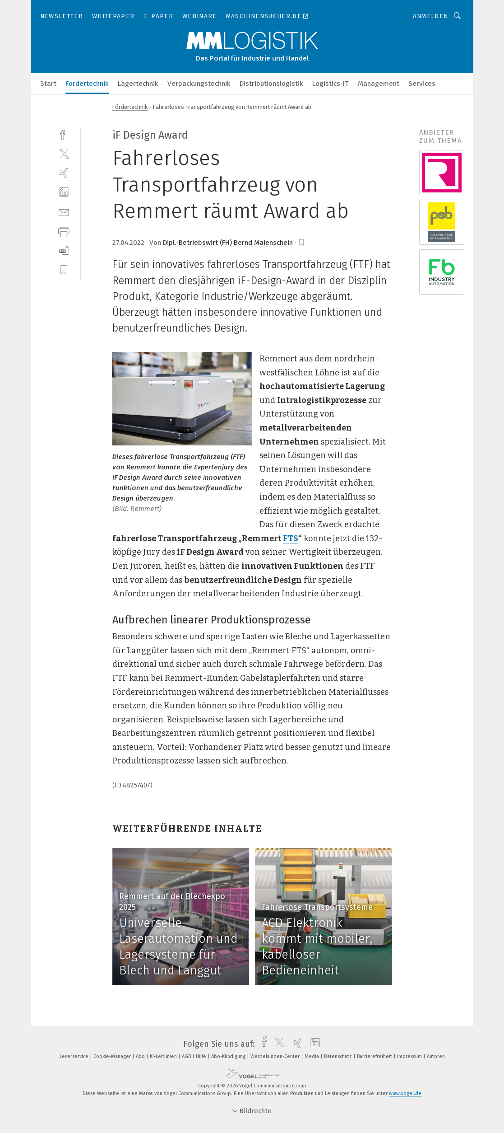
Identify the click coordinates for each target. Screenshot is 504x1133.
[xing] (63, 172)
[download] (63, 250)
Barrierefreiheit (375, 1056)
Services (421, 84)
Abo (141, 1056)
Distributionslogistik (271, 84)
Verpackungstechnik (199, 84)
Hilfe (202, 1056)
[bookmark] (301, 243)
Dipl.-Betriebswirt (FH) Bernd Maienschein (228, 243)
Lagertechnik (138, 84)
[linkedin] (63, 192)
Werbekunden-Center (275, 1056)
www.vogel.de (405, 1093)
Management (378, 84)
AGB (187, 1056)
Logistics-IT (330, 84)
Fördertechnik (87, 84)
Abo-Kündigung (229, 1056)
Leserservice (75, 1056)
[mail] (63, 211)
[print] (63, 231)
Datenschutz (338, 1056)
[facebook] (63, 134)
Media (312, 1056)
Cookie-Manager (112, 1056)
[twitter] (63, 153)
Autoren (436, 1056)
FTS (290, 538)
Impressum (410, 1056)
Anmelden (431, 16)
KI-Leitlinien (164, 1056)
